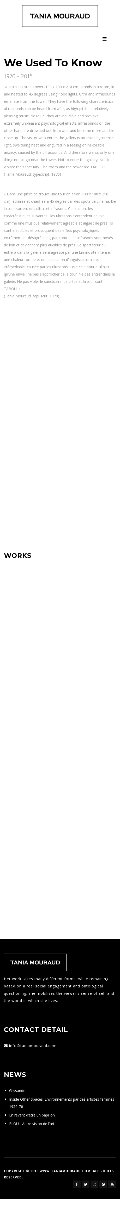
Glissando (17, 1090)
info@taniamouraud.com (33, 1045)
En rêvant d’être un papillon (32, 1115)
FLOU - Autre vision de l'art (32, 1123)
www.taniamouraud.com (65, 1171)
